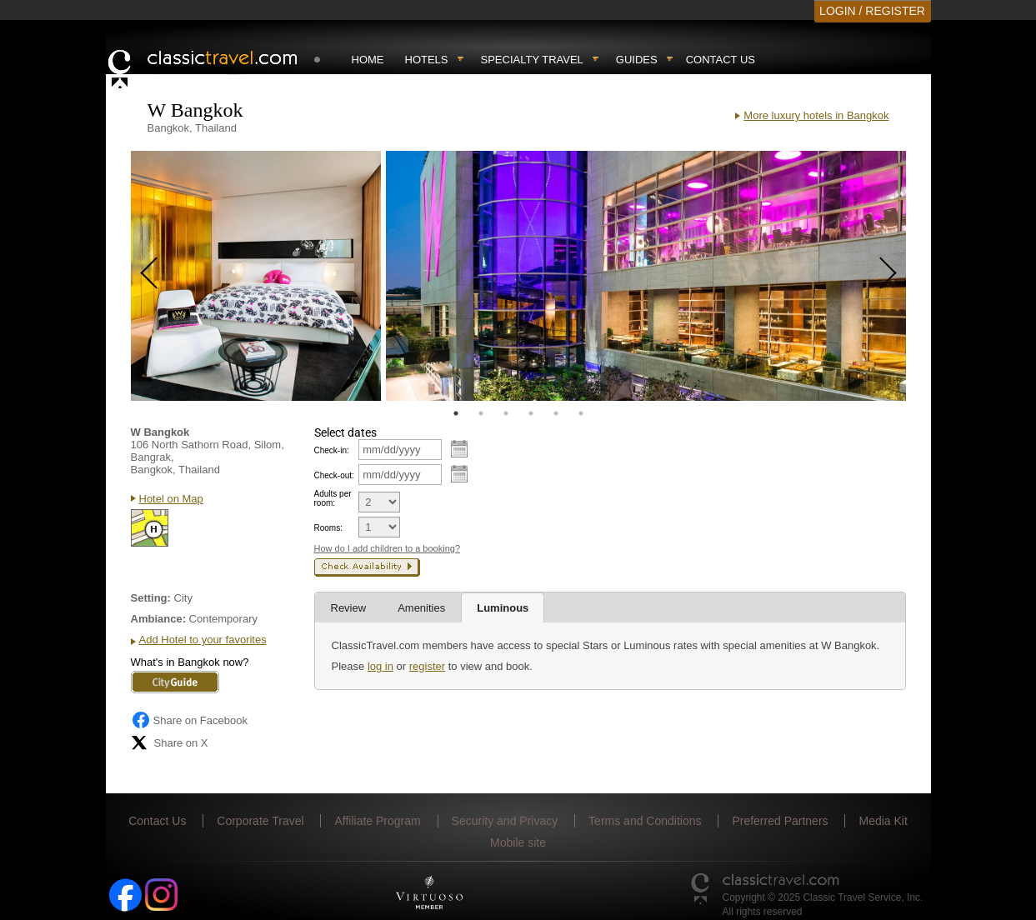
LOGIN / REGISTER (872, 11)
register (427, 666)
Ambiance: (158, 618)
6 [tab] (581, 413)
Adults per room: (333, 498)
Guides (637, 59)
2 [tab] (481, 413)
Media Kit (882, 821)
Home (368, 59)
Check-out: (334, 475)
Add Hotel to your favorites (203, 639)
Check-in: (331, 450)
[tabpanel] (256, 276)
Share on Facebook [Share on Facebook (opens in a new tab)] (189, 720)
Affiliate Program (377, 821)
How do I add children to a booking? (387, 548)
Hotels (426, 59)
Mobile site (518, 842)
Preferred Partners (780, 821)
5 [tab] (556, 413)
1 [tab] (456, 413)
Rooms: (328, 527)
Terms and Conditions (644, 821)
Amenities (421, 608)
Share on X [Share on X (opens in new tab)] (169, 742)
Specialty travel (532, 59)
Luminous (502, 608)
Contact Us (720, 59)
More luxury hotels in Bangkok (815, 115)
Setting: (151, 598)
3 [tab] (506, 413)
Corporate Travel (260, 821)
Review (349, 608)
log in (380, 666)
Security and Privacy (505, 821)
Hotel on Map (171, 498)
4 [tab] (531, 413)
